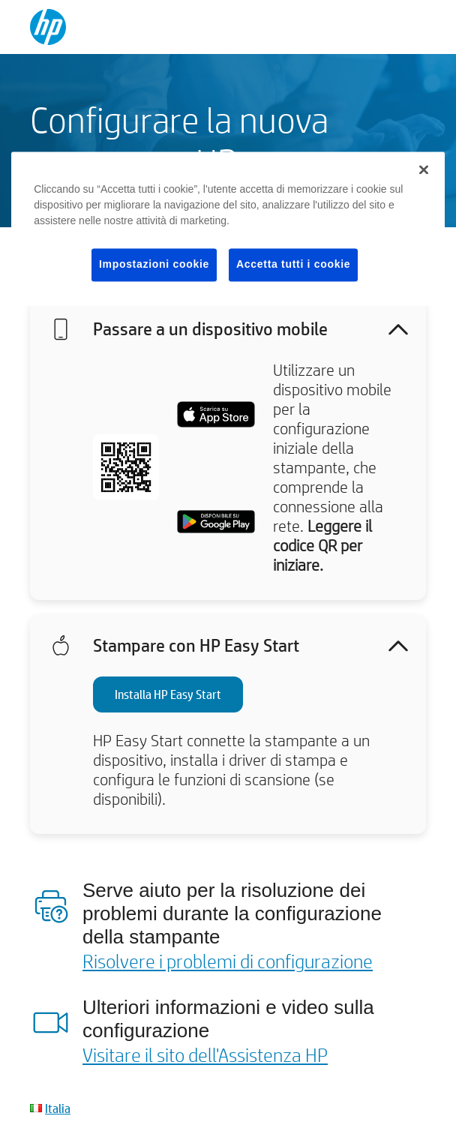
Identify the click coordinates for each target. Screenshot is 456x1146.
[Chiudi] (423, 170)
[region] (228, 229)
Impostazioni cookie (154, 265)
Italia (57, 1108)
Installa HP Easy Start (168, 694)
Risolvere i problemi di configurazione (227, 961)
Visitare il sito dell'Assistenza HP (205, 1054)
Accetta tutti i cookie (293, 265)
